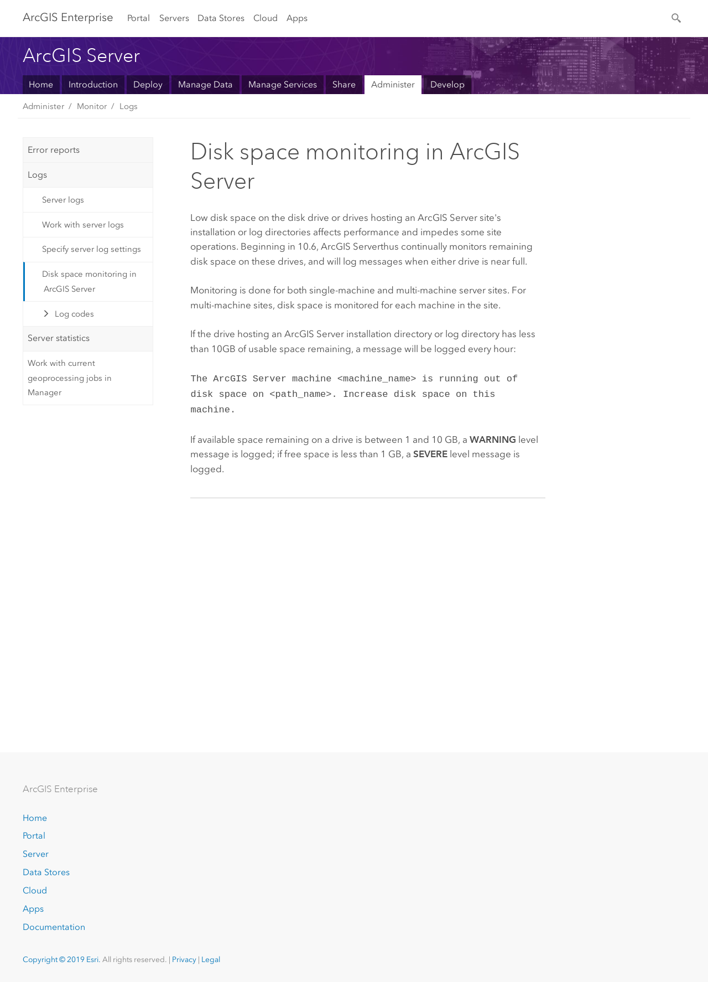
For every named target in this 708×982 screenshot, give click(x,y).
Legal (210, 959)
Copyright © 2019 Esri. (62, 959)
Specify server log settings (91, 249)
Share (344, 84)
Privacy (184, 959)
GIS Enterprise (68, 17)
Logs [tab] (37, 174)
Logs (128, 106)
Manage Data (205, 84)
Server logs (63, 200)
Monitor (92, 106)
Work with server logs (83, 225)
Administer (393, 84)
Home (41, 84)
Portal (138, 18)
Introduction (93, 84)
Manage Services (282, 84)
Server (36, 854)
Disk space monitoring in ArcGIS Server (89, 281)
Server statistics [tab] (59, 338)
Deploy (148, 84)
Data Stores (220, 18)
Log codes (74, 314)
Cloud (265, 18)
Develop (447, 84)
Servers (174, 18)
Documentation (54, 927)
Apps (297, 18)
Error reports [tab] (54, 149)
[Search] (677, 17)
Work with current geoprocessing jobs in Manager (70, 377)
